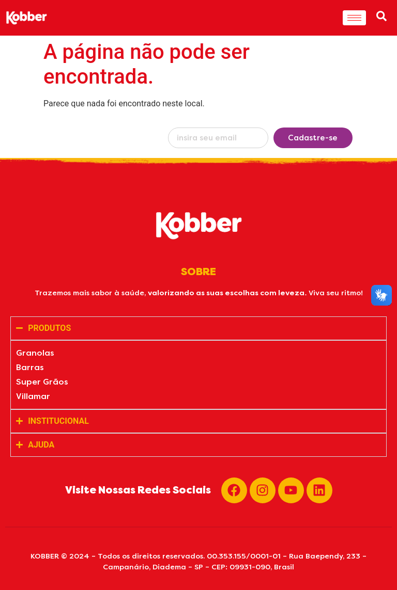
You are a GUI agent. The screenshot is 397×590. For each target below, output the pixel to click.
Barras (30, 367)
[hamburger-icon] (354, 17)
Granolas (35, 353)
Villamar (33, 396)
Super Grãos (42, 382)
